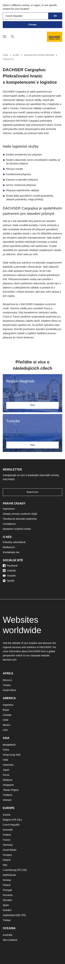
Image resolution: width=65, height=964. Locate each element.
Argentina (8, 704)
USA (5, 730)
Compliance (9, 523)
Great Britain (9, 849)
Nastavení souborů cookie (17, 528)
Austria (6, 814)
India (5, 759)
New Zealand (10, 940)
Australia (7, 935)
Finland (7, 834)
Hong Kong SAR (12, 754)
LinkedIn (9, 570)
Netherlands (9, 875)
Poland (6, 885)
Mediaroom (9, 547)
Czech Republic (11, 824)
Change (32, 24)
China (6, 749)
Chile (5, 720)
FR (14, 819)
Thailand (7, 795)
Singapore (8, 784)
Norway (7, 880)
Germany (8, 844)
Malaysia (7, 779)
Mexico (6, 725)
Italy (5, 865)
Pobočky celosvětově (14, 542)
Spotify (8, 580)
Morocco (7, 680)
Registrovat (32, 492)
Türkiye (7, 920)
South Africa (9, 690)
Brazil (6, 709)
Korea (6, 774)
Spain (6, 905)
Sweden (7, 910)
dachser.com (9, 659)
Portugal (7, 890)
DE (24, 870)
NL (19, 819)
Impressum (9, 508)
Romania (7, 895)
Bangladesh (9, 744)
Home (5, 55)
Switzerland (9, 915)
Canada (7, 715)
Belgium (7, 819)
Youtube (9, 575)
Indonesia (8, 764)
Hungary (7, 854)
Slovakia (7, 900)
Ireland (6, 860)
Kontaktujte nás (11, 552)
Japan (6, 769)
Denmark (8, 829)
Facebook (10, 565)
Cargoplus (8, 59)
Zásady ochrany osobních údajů (20, 513)
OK (55, 16)
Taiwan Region (11, 790)
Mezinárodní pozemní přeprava (39, 55)
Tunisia (7, 685)
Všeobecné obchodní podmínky (20, 518)
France (6, 839)
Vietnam (7, 800)
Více (32, 405)
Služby (16, 55)
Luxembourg (9, 870)
